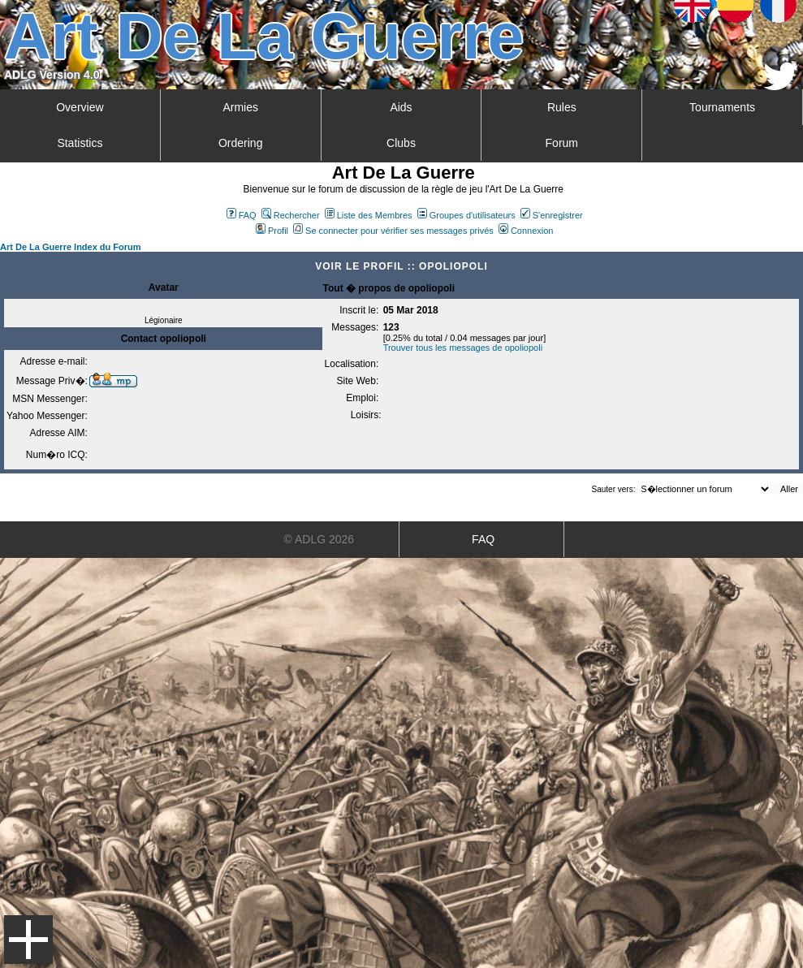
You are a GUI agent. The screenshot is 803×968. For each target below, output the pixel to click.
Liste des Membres (368, 215)
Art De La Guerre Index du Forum (70, 247)
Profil (272, 231)
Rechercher (290, 215)
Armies (240, 107)
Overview (79, 107)
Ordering (240, 142)
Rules (561, 107)
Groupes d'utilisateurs (466, 215)
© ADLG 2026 (319, 539)
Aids (401, 107)
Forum (562, 142)
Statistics (79, 142)
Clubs (401, 142)
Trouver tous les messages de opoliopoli (462, 347)
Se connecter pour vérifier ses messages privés (393, 231)
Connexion (526, 231)
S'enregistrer (551, 215)
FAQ (242, 215)
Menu (28, 939)
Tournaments (722, 107)
